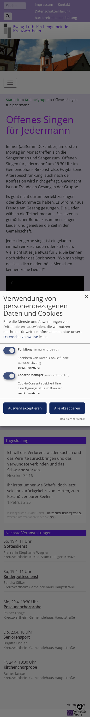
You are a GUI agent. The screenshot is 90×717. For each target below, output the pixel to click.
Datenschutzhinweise (20, 336)
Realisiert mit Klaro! (72, 418)
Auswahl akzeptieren (25, 408)
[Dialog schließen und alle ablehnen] (86, 294)
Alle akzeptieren (67, 408)
